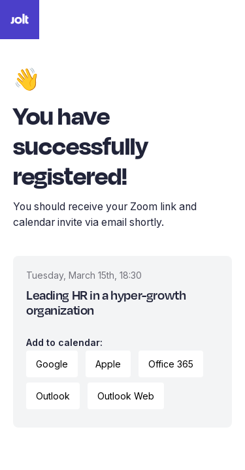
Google (52, 363)
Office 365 (170, 363)
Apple (108, 363)
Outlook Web (125, 395)
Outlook (53, 395)
